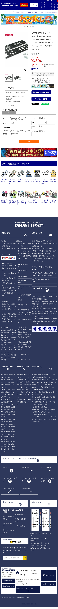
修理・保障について (9, 488)
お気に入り (51, 5)
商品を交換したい (20, 514)
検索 (36, 5)
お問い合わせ (50, 575)
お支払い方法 (7, 467)
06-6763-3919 (24, 573)
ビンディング (15, 12)
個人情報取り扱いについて (23, 597)
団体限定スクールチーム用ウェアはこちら (28, 590)
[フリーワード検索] (21, 127)
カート (57, 7)
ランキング (48, 5)
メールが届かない (46, 467)
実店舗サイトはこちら (48, 584)
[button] (1, 20)
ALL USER (15, 118)
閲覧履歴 (54, 6)
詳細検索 (41, 6)
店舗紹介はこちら (8, 586)
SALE (28, 130)
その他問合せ (26, 488)
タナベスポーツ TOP (5, 12)
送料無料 (21, 130)
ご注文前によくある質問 (10, 479)
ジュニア (21, 120)
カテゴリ (44, 6)
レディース (13, 120)
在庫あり (14, 130)
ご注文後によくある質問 (29, 479)
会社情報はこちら (8, 580)
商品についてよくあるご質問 (48, 479)
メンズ (22, 118)
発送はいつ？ (26, 467)
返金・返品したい (20, 526)
